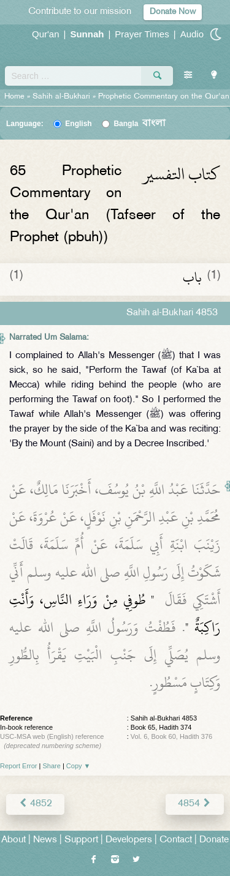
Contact (175, 840)
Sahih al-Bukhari (61, 96)
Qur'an (45, 34)
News (45, 840)
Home (14, 96)
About (13, 840)
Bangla (139, 123)
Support (81, 840)
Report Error (18, 765)
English (78, 123)
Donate (214, 840)
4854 (195, 804)
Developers (128, 840)
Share (52, 765)
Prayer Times (142, 34)
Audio (192, 34)
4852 (35, 804)
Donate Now (173, 12)
